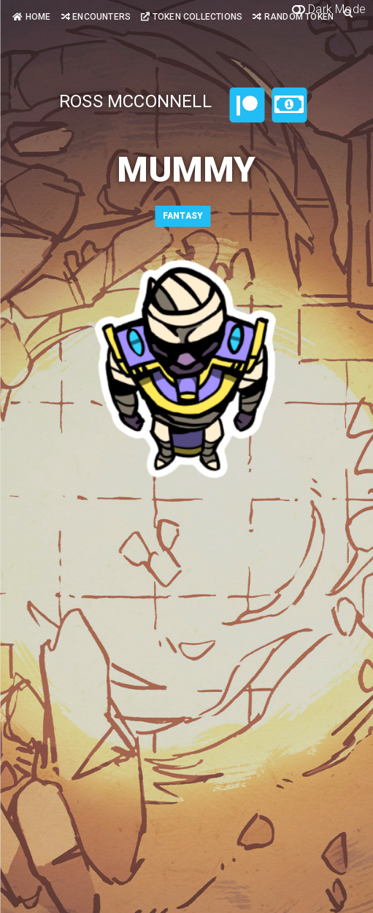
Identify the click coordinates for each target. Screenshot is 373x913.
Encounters (96, 17)
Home (31, 17)
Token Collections (191, 17)
